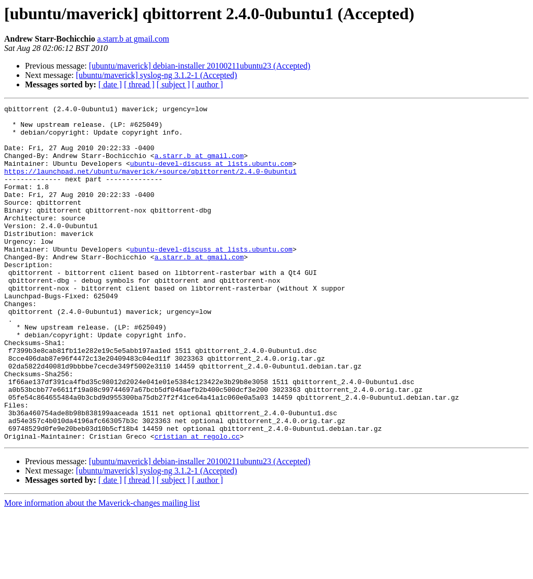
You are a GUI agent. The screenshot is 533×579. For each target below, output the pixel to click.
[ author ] (207, 84)
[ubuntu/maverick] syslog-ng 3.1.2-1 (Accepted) (156, 75)
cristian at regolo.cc (197, 503)
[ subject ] (173, 84)
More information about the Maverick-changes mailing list (102, 569)
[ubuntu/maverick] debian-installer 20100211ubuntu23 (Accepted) (200, 65)
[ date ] (110, 84)
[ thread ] (139, 84)
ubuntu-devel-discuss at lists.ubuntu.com (211, 175)
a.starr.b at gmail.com (133, 38)
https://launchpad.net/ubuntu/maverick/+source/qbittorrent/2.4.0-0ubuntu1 (150, 185)
